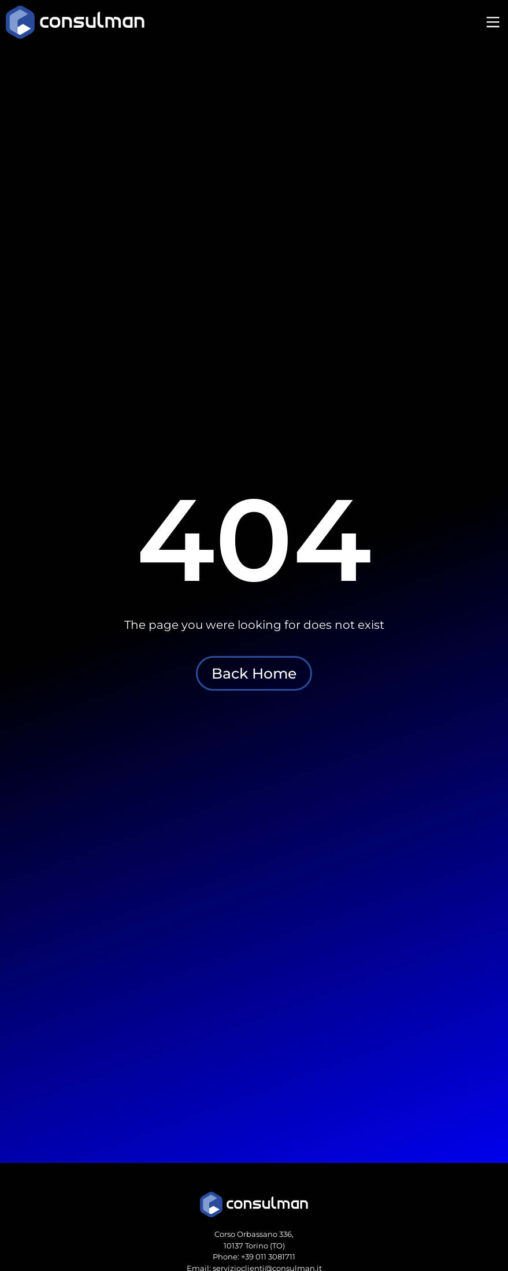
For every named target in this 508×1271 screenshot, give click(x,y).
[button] (492, 23)
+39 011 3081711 (268, 1256)
